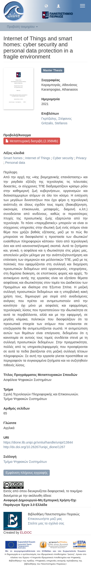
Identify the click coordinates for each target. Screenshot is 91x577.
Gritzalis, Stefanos (54, 123)
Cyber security (63, 158)
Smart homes (12, 158)
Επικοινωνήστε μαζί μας (45, 519)
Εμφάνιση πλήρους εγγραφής (26, 472)
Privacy (81, 158)
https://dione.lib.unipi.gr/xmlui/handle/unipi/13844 (38, 442)
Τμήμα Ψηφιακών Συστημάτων (25, 461)
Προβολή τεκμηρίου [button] (22, 26)
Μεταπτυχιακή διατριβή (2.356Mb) (32, 141)
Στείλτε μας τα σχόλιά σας (46, 523)
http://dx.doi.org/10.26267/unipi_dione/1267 (34, 447)
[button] (46, 6)
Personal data (15, 162)
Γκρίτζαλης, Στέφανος (56, 118)
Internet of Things (37, 158)
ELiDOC (26, 532)
